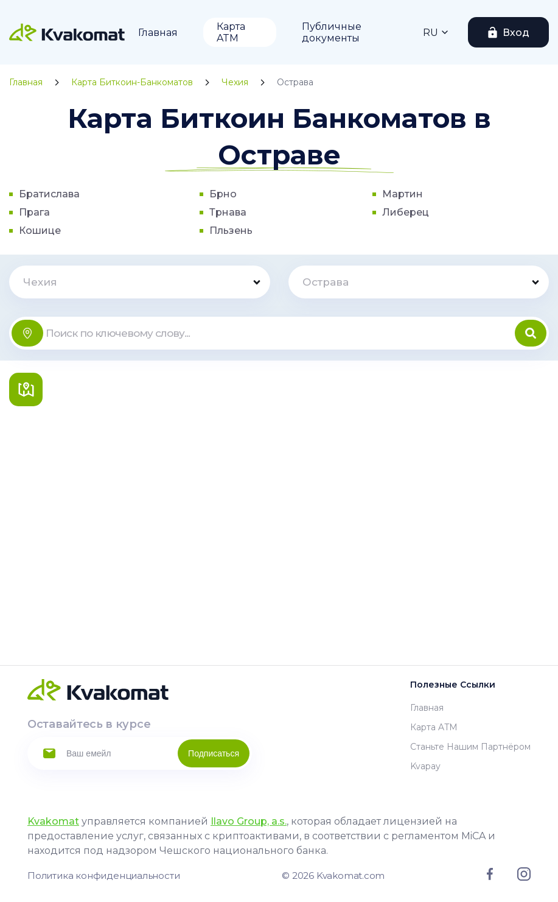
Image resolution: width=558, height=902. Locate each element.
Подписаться (213, 753)
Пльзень (231, 230)
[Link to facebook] (490, 877)
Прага (34, 212)
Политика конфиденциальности (103, 875)
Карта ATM (231, 32)
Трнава (227, 212)
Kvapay (425, 766)
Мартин (402, 194)
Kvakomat (53, 821)
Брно (223, 194)
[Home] (67, 32)
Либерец (405, 212)
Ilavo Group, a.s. (249, 821)
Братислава (49, 194)
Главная (158, 32)
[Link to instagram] (524, 877)
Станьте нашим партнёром (470, 746)
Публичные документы (331, 32)
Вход (516, 32)
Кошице (40, 230)
